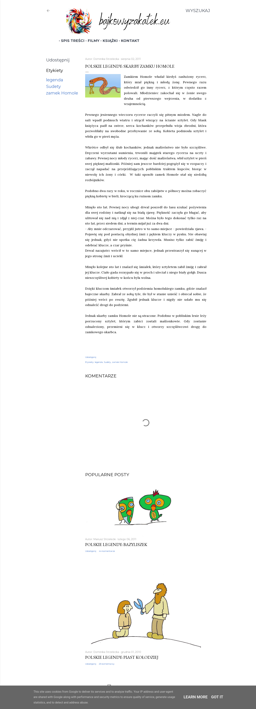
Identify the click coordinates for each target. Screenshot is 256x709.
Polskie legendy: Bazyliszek (116, 544)
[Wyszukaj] (198, 10)
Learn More (196, 697)
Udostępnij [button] (58, 60)
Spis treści (70, 41)
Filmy (91, 41)
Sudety (53, 86)
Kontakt (128, 41)
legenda (54, 79)
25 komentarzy (106, 663)
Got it (217, 697)
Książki (108, 41)
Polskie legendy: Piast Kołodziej (121, 657)
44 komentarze (107, 551)
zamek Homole (62, 93)
